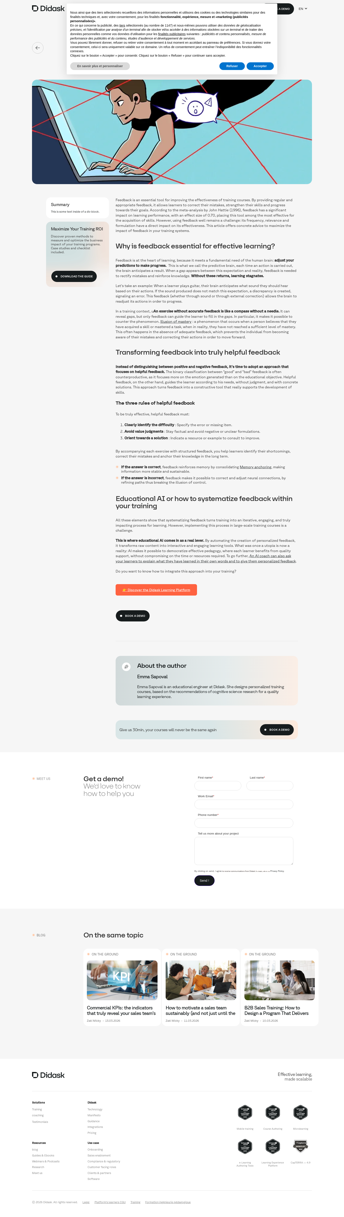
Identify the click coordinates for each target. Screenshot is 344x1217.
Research (38, 1167)
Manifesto (94, 1115)
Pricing (92, 1132)
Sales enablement (99, 1155)
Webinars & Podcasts (45, 1161)
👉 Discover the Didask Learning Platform (156, 590)
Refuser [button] (232, 66)
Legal (86, 1202)
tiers (122, 25)
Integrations (95, 1127)
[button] (303, 8)
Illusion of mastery (176, 321)
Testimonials (40, 1122)
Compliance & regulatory (104, 1161)
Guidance (94, 1121)
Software (94, 1179)
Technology (95, 1109)
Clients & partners (99, 1173)
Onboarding (95, 1149)
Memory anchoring (255, 467)
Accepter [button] (260, 66)
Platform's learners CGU (110, 1202)
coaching (38, 1115)
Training (37, 1109)
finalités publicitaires (172, 34)
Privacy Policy (277, 871)
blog (35, 1149)
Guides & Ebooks (43, 1155)
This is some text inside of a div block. (75, 211)
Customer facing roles (102, 1167)
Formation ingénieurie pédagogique (168, 1202)
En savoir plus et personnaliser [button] (100, 66)
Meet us (37, 1173)
